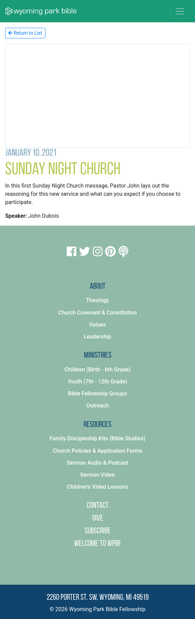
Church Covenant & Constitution (97, 312)
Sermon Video (97, 475)
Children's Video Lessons (97, 487)
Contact (98, 506)
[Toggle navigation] (179, 11)
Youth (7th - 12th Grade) (97, 381)
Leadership (97, 336)
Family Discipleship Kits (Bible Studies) (97, 438)
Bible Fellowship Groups (97, 393)
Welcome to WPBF (97, 544)
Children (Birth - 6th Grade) (97, 369)
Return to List (25, 33)
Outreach (97, 405)
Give (97, 518)
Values (97, 324)
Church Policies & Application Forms (97, 451)
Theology (97, 300)
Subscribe (98, 531)
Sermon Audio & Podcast (97, 463)
